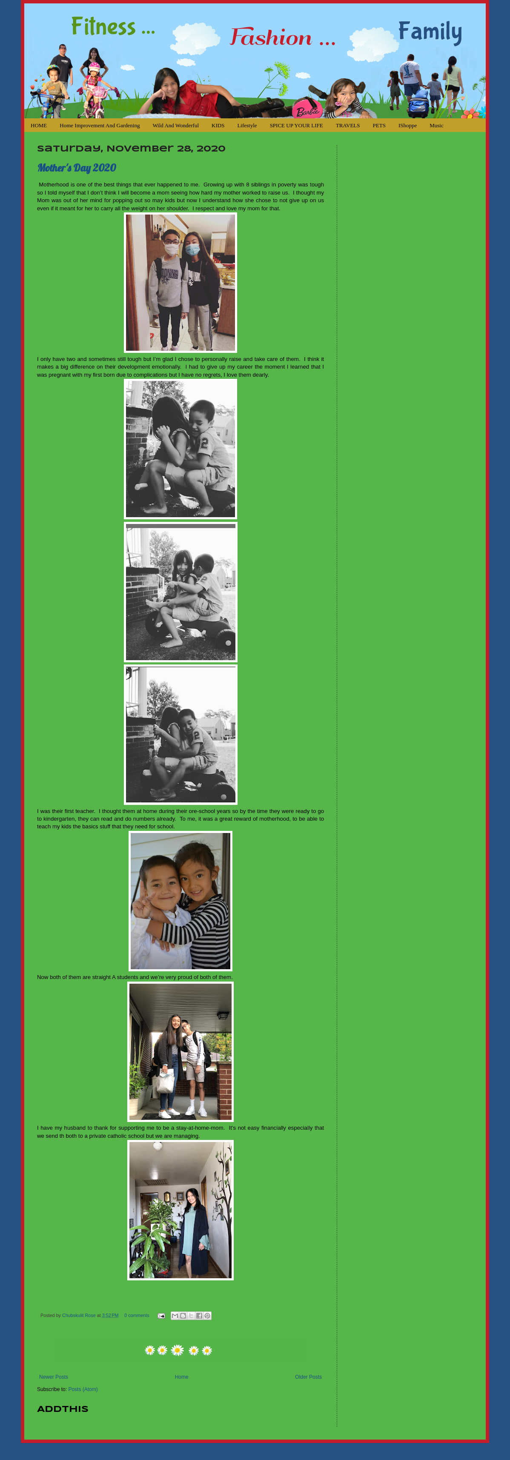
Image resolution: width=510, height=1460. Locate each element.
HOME (39, 125)
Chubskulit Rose (79, 1315)
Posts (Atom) (82, 1389)
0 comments (136, 1315)
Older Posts (308, 1377)
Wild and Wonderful (175, 125)
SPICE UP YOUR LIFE (296, 125)
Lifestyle (247, 125)
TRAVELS (348, 125)
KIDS (218, 125)
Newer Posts (53, 1377)
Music (437, 125)
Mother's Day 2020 (76, 167)
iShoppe (407, 125)
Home (182, 1377)
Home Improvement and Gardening (100, 125)
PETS (379, 125)
